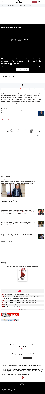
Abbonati (34, 1)
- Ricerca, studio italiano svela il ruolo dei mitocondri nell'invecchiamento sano (15, 294)
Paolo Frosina (4, 204)
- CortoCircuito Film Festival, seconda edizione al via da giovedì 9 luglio (14, 304)
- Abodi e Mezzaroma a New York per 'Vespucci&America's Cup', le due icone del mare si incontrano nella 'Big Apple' (21, 296)
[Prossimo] (42, 141)
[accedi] (41, 2)
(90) (39, 135)
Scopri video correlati (22, 69)
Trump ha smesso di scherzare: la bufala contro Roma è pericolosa (17, 130)
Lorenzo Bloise (5, 217)
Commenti (4, 76)
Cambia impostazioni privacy (13, 389)
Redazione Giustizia (6, 229)
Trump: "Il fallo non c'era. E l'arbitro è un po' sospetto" (19, 212)
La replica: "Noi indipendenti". (24, 212)
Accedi (17, 358)
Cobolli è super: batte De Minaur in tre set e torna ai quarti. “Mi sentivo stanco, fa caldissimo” (18, 235)
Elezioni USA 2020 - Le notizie (11, 27)
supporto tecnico (22, 374)
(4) (43, 229)
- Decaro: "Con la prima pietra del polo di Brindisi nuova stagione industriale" (15, 306)
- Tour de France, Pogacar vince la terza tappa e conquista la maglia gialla (15, 298)
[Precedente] (2, 141)
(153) (42, 217)
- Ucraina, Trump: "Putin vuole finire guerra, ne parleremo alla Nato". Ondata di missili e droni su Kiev (19, 300)
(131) (8, 135)
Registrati (27, 358)
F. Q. (2, 66)
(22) (42, 66)
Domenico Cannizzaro (6, 241)
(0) (43, 204)
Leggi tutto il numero (22, 283)
